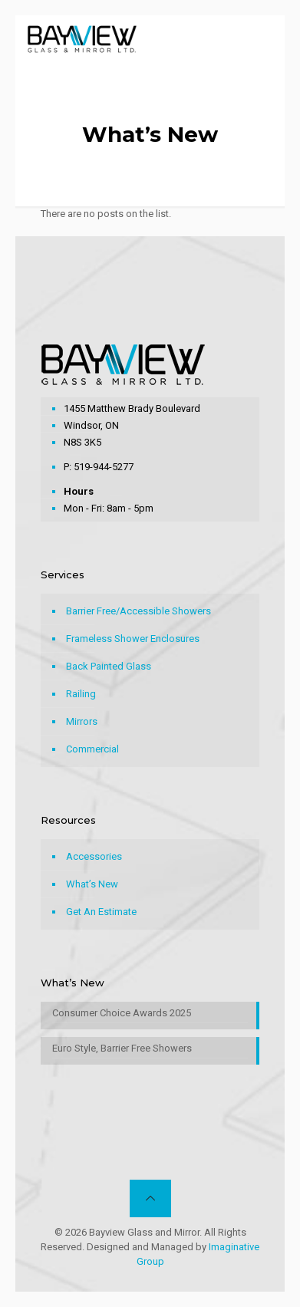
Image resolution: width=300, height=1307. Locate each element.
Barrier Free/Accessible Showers (138, 611)
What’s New (92, 884)
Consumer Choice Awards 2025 (121, 1013)
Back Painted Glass (108, 666)
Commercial (92, 749)
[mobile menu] (264, 38)
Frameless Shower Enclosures (132, 638)
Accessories (94, 856)
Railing (81, 694)
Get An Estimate (101, 911)
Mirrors (81, 721)
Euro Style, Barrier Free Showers (122, 1048)
